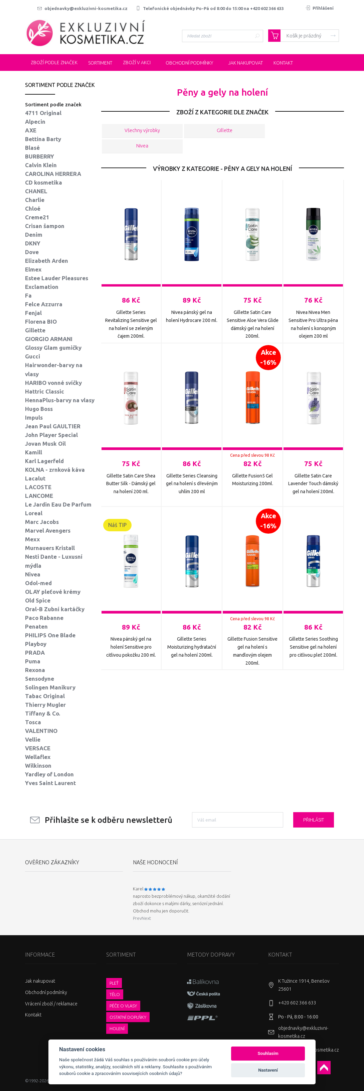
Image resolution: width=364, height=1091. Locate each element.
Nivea (142, 146)
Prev (137, 918)
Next (146, 918)
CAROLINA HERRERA (53, 174)
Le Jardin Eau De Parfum (58, 504)
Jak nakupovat (40, 981)
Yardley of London (49, 774)
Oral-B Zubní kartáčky (54, 609)
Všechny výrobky (142, 130)
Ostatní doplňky (128, 1017)
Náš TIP (117, 525)
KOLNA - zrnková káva (55, 469)
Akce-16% (268, 357)
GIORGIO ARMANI (48, 339)
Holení (117, 1028)
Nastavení (268, 1070)
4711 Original (43, 113)
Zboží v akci (133, 62)
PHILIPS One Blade (50, 635)
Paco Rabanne (44, 618)
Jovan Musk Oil (45, 443)
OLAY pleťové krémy (52, 591)
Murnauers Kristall (50, 548)
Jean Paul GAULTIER (52, 426)
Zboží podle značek (50, 62)
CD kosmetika (43, 182)
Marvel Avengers (47, 530)
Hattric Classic (44, 391)
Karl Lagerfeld (44, 461)
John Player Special (51, 435)
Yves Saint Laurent (50, 783)
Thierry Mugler (45, 704)
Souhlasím (268, 1053)
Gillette (224, 130)
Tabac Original (45, 696)
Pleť (114, 983)
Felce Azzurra (43, 304)
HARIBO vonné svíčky (53, 382)
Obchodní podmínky (46, 992)
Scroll (324, 1067)
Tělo (115, 994)
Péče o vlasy (123, 1005)
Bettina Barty (43, 139)
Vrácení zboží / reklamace (51, 1003)
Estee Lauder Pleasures (56, 278)
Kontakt (33, 1014)
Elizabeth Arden (46, 260)
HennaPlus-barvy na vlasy (60, 400)
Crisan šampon (44, 226)
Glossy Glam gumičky (53, 347)
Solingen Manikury (50, 687)
